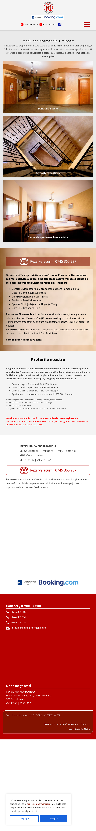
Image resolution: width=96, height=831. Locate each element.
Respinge (24, 818)
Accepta (54, 818)
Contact (84, 815)
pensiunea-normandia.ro (38, 803)
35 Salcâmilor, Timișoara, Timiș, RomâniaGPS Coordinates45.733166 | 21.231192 (28, 789)
